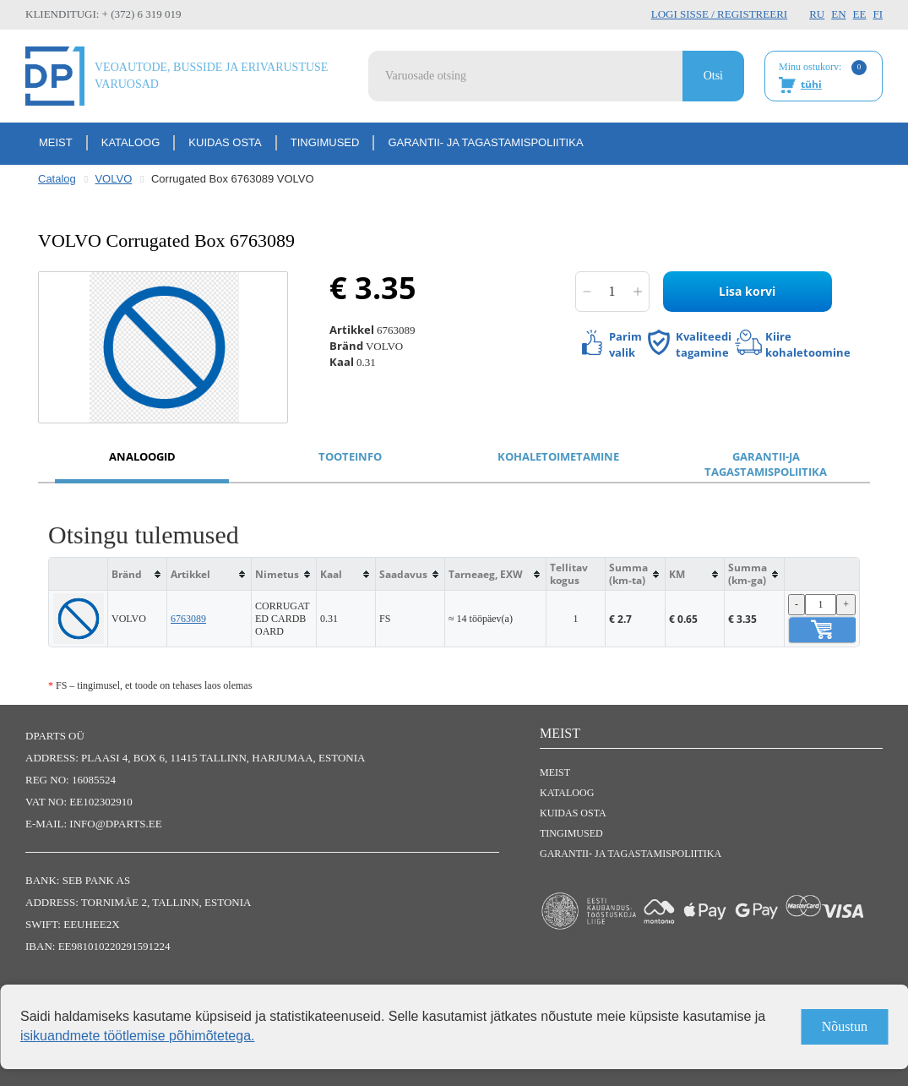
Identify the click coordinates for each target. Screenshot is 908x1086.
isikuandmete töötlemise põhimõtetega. (137, 1036)
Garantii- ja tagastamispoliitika (485, 142)
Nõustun (844, 1026)
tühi (811, 84)
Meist (56, 142)
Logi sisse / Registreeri (719, 14)
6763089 (188, 619)
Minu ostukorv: (823, 77)
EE (860, 14)
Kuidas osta (224, 142)
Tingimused (325, 142)
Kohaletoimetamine (558, 456)
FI (878, 14)
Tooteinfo (350, 456)
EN (838, 14)
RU (816, 14)
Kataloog (130, 142)
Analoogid (142, 456)
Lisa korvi (747, 291)
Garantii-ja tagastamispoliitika (765, 464)
